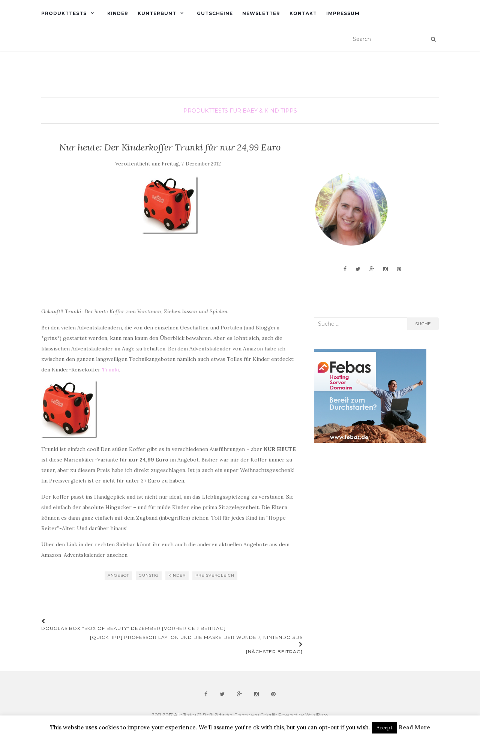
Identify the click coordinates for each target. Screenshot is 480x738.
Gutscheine (215, 13)
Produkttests (64, 13)
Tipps (288, 110)
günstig (149, 575)
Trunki (110, 369)
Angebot (118, 575)
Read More (414, 727)
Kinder (117, 13)
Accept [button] (384, 727)
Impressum (343, 13)
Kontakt (303, 13)
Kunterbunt (157, 13)
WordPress (316, 714)
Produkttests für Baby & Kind (231, 110)
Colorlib (268, 714)
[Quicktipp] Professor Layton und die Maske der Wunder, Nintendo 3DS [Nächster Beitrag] (196, 644)
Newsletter (261, 13)
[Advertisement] (370, 508)
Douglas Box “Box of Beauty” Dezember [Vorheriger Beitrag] (133, 625)
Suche (423, 323)
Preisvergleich (214, 575)
